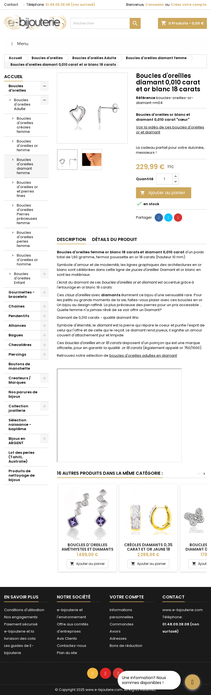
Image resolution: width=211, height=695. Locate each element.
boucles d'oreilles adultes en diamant (143, 355)
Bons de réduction (126, 645)
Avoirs (115, 631)
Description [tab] (71, 239)
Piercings (17, 354)
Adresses (118, 638)
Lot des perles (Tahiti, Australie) (21, 457)
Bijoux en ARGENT (17, 441)
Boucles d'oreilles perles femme (25, 239)
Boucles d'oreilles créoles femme (25, 125)
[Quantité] (164, 179)
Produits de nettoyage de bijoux (22, 475)
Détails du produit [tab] (114, 239)
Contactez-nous (71, 645)
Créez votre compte (188, 4)
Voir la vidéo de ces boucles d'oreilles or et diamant (170, 130)
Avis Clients (67, 638)
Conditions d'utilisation (24, 609)
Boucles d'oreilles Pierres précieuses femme (27, 214)
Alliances (17, 325)
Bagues (16, 335)
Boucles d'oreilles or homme (27, 260)
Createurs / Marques (19, 380)
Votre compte (127, 597)
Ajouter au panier (162, 192)
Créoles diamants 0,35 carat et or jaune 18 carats (148, 549)
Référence (145, 97)
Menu (19, 43)
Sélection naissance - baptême (20, 424)
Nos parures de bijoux (23, 394)
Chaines (16, 306)
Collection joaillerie (18, 408)
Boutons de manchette (19, 366)
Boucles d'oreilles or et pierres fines (27, 189)
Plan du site (67, 652)
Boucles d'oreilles (17, 88)
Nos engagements (21, 617)
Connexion (154, 4)
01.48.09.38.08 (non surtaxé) (70, 4)
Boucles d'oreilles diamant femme (25, 166)
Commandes (122, 624)
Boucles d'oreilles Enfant (22, 278)
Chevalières (20, 344)
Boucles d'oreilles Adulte (22, 104)
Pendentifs (19, 315)
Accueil (13, 76)
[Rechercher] (105, 23)
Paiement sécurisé (21, 624)
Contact (11, 4)
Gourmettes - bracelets (22, 294)
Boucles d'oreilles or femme (27, 146)
